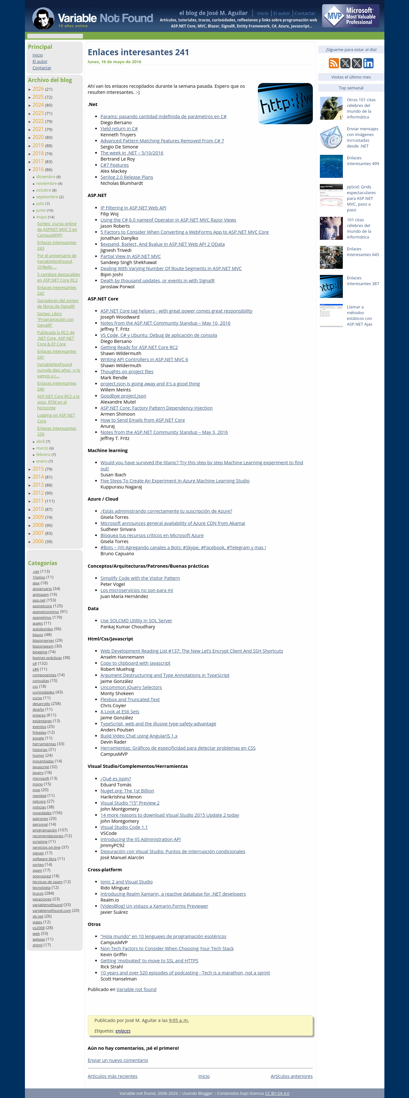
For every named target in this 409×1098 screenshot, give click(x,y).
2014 (39, 476)
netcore (39, 801)
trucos (38, 893)
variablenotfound (48, 904)
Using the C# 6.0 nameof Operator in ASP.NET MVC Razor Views (168, 220)
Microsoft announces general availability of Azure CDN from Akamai (173, 523)
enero (42, 461)
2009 (39, 516)
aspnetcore (42, 605)
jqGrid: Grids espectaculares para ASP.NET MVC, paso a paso (361, 198)
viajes (37, 922)
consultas (41, 680)
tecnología (41, 887)
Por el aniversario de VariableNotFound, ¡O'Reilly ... (56, 261)
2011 (39, 500)
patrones (40, 818)
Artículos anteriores (292, 1076)
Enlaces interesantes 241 (138, 52)
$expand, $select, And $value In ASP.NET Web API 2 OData (163, 244)
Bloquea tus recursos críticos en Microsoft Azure (152, 535)
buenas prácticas (47, 657)
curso (37, 697)
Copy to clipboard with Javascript (136, 663)
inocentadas (43, 761)
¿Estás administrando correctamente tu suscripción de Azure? (166, 511)
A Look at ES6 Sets (120, 711)
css (35, 686)
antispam (41, 594)
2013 (39, 484)
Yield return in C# (119, 128)
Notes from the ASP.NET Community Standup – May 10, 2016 (166, 323)
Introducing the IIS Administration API (141, 839)
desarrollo (41, 703)
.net (36, 571)
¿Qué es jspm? (116, 779)
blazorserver (43, 640)
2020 (39, 136)
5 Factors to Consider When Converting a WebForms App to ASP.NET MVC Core (185, 232)
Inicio (263, 13)
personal (40, 824)
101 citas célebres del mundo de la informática (359, 228)
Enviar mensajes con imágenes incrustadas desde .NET (362, 137)
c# (35, 663)
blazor (38, 634)
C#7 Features (115, 165)
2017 (39, 161)
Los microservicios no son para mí (137, 590)
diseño (38, 709)
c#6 (36, 669)
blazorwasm (43, 646)
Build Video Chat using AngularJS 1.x (139, 736)
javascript (41, 766)
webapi (39, 939)
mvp (36, 789)
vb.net (38, 916)
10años (39, 577)
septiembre (47, 197)
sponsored (42, 876)
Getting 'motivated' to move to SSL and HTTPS (149, 961)
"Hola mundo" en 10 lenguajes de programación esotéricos (164, 936)
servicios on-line (46, 847)
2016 (39, 169)
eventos (39, 726)
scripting (40, 841)
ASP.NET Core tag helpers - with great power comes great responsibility (177, 311)
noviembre (47, 183)
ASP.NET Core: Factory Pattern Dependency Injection (157, 408)
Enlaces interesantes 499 (363, 160)
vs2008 (39, 927)
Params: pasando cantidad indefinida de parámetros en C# (164, 116)
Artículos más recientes (113, 1076)
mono (38, 784)
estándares (42, 720)
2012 (39, 492)
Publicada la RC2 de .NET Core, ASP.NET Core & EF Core (55, 338)
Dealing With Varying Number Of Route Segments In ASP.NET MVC (171, 268)
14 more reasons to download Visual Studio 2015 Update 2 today (170, 815)
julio (40, 203)
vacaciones (42, 899)
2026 (39, 88)
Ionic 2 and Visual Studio (127, 882)
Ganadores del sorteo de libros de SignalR (57, 303)
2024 (39, 104)
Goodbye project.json (123, 396)
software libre (45, 858)
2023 (39, 113)
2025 (39, 96)
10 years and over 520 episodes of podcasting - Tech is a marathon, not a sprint (185, 973)
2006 (39, 541)
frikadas (39, 732)
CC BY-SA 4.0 (277, 1093)
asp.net (39, 600)
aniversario (42, 588)
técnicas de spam (48, 881)
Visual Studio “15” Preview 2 (130, 803)
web (36, 933)
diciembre (46, 176)
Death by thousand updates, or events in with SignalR (158, 280)
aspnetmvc (42, 617)
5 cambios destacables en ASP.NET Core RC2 (58, 277)
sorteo (38, 864)
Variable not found (137, 989)
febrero (43, 454)
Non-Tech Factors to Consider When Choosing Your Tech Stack (167, 948)
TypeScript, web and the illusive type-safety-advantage (158, 724)
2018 (39, 153)
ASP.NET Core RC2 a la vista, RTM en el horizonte (58, 402)
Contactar (305, 13)
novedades (42, 812)
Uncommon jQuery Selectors (131, 687)
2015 (39, 468)
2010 (39, 508)
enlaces (39, 715)
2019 (39, 145)
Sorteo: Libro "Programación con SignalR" (55, 319)
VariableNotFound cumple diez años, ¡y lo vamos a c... (58, 370)
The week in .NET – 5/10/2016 (132, 153)
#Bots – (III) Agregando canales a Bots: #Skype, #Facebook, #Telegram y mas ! (183, 547)
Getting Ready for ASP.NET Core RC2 (139, 347)
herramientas (44, 743)
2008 (39, 524)
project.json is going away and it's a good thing (150, 384)
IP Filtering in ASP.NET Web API (133, 208)
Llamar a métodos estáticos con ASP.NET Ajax (360, 315)
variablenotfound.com (52, 910)
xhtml (37, 945)
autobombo (43, 628)
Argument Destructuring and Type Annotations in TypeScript (165, 675)
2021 (39, 129)
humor (38, 755)
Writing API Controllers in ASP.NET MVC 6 (144, 359)
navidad (39, 795)
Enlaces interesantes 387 (363, 280)
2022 (39, 121)
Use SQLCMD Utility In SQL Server (136, 620)
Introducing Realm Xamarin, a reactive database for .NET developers (173, 894)
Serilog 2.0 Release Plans (127, 177)
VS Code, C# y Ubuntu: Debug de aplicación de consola (159, 335)
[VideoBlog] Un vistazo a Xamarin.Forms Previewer (154, 906)
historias (40, 749)
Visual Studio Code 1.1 (124, 827)
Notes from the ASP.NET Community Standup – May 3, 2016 (164, 432)
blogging (40, 651)
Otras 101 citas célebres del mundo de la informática (361, 108)
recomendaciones (48, 835)
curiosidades (44, 692)
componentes (45, 674)
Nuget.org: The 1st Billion (127, 791)
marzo (42, 448)
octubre (44, 190)
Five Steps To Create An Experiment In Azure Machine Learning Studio (175, 481)
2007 (39, 532)
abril (41, 441)
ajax (36, 582)
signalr (38, 853)
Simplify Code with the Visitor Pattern (140, 578)
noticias (39, 807)
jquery (38, 772)
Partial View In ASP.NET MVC (131, 256)
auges (38, 623)
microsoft (41, 778)
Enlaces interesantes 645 (363, 251)
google (38, 738)
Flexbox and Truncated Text (130, 699)
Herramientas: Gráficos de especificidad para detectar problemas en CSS (178, 748)
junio (41, 210)
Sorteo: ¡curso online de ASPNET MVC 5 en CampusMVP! (57, 229)
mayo (42, 217)
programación (45, 830)
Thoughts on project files (127, 371)
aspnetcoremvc (46, 611)
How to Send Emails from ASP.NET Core (143, 420)
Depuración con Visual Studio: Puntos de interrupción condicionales (173, 851)
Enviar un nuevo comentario (118, 1060)
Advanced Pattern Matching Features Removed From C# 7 (162, 141)
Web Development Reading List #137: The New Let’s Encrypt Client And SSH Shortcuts (192, 651)
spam (37, 870)
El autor (281, 13)
